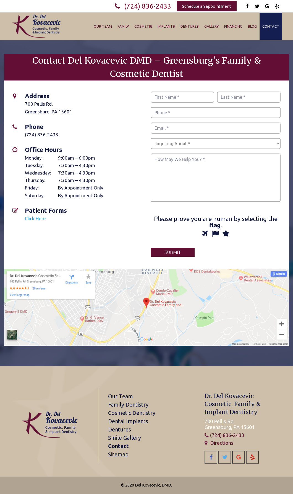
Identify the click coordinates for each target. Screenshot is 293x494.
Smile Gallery (124, 438)
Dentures (119, 429)
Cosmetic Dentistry (131, 413)
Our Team (120, 396)
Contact (118, 446)
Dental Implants (128, 421)
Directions (222, 443)
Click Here (35, 218)
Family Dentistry (128, 404)
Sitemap (118, 454)
